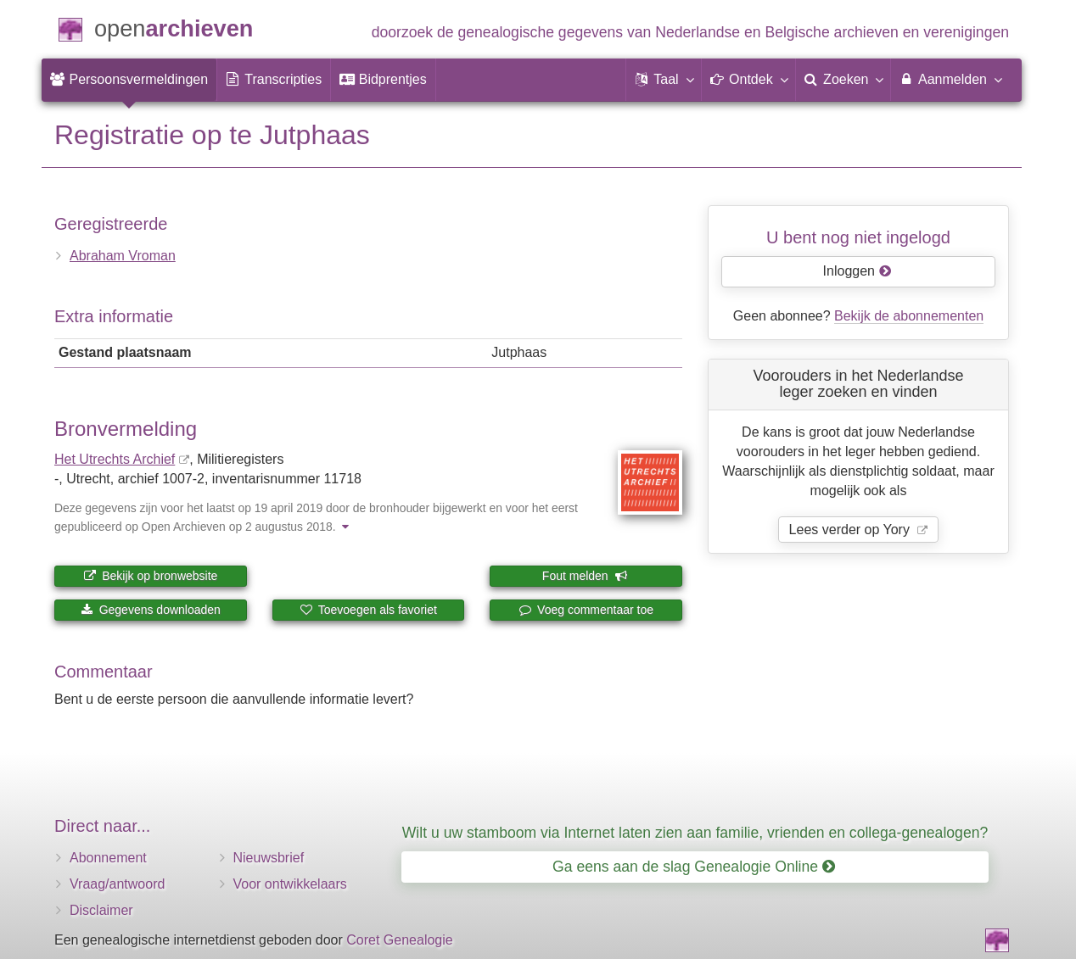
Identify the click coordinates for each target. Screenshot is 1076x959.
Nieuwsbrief (269, 857)
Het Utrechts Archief (114, 459)
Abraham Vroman (123, 255)
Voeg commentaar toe (585, 609)
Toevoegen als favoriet (368, 609)
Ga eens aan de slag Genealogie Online (693, 866)
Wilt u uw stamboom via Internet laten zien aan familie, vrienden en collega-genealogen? (695, 832)
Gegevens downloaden (151, 609)
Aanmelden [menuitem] (949, 78)
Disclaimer (101, 910)
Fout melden (585, 576)
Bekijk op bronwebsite (150, 576)
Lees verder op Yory (851, 529)
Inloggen (857, 271)
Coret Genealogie (399, 940)
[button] (663, 80)
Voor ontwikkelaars (290, 884)
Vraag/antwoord (117, 884)
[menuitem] (129, 80)
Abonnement (108, 857)
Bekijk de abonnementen (909, 316)
